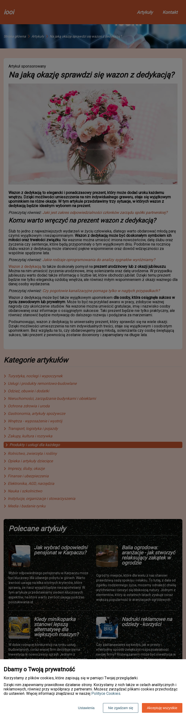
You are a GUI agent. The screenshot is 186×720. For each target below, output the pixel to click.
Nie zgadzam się (120, 708)
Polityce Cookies (105, 693)
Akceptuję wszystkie (162, 708)
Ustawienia (86, 708)
